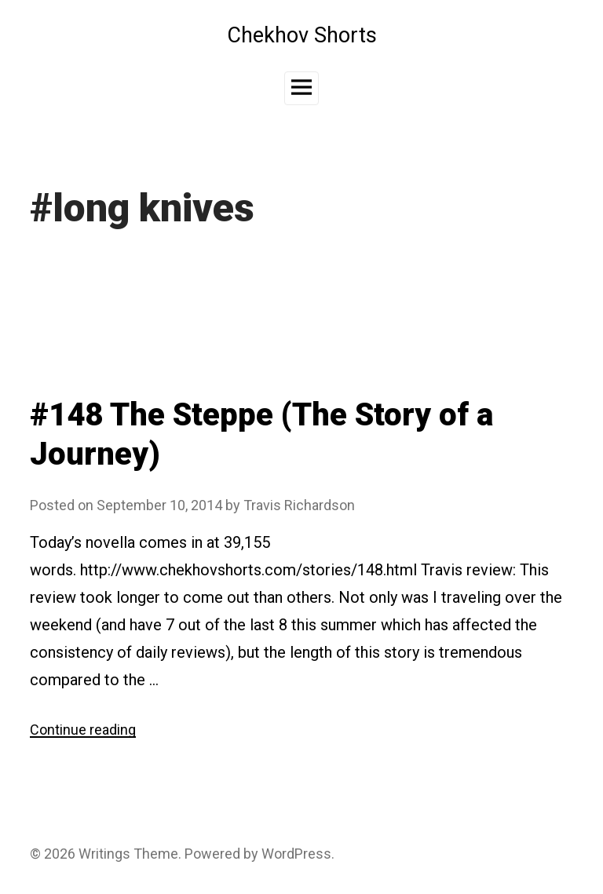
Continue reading (83, 729)
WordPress (296, 853)
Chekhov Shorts (302, 35)
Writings (104, 853)
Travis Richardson (299, 505)
